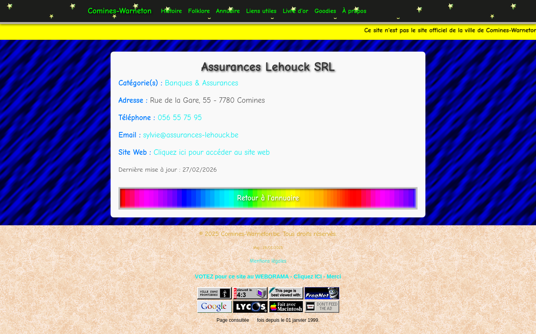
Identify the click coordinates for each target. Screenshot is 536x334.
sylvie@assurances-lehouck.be (190, 135)
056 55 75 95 (179, 117)
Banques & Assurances (201, 83)
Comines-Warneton (120, 10)
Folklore (199, 11)
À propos (354, 11)
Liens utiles (261, 11)
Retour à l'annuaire (268, 198)
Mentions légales (268, 261)
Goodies (325, 11)
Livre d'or (295, 11)
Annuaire (228, 11)
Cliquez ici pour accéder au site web (211, 152)
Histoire (171, 11)
